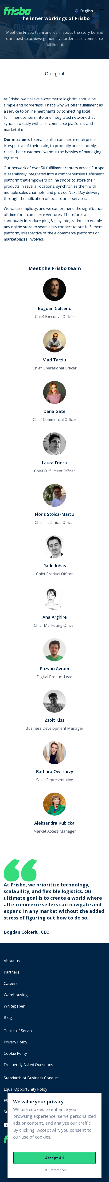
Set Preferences (55, 1170)
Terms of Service (18, 1030)
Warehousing (16, 994)
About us (12, 960)
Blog (8, 1017)
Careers (11, 983)
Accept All (54, 1158)
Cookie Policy (15, 1053)
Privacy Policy (15, 1042)
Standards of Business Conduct (31, 1077)
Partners (11, 972)
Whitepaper (14, 1006)
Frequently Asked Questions (28, 1064)
